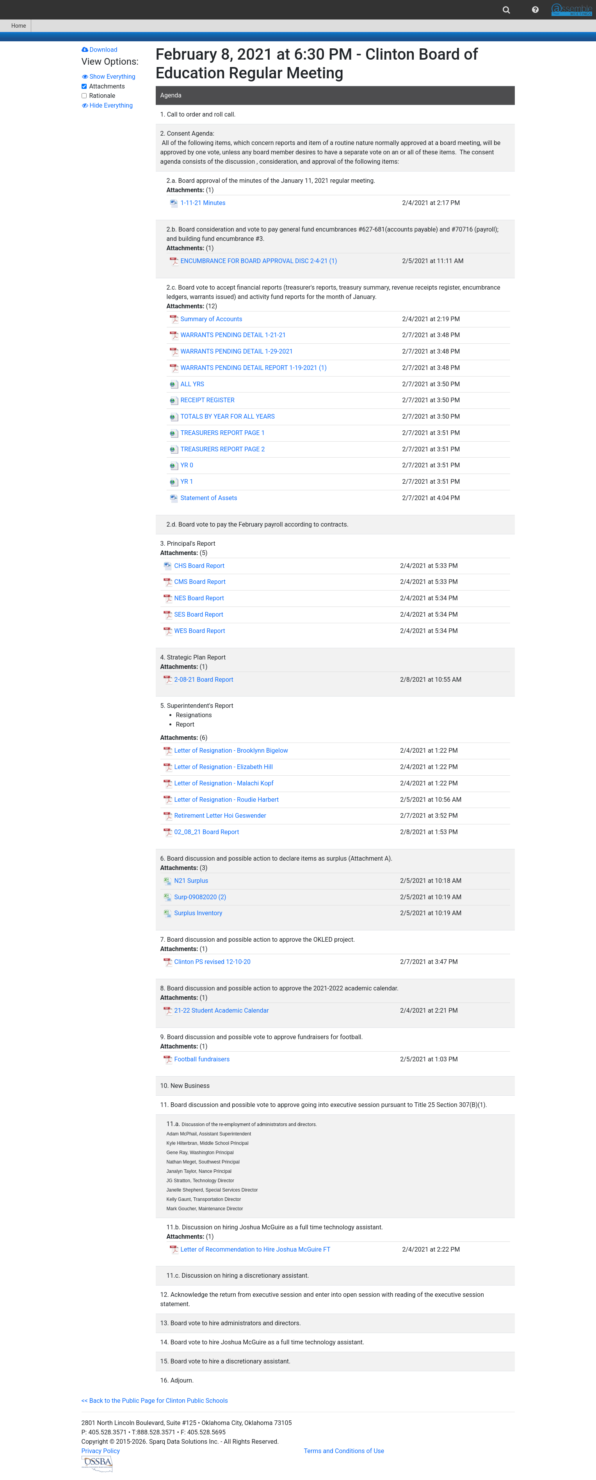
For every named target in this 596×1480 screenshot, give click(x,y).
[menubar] (298, 9)
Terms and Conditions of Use (344, 1451)
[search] (506, 9)
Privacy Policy (101, 1451)
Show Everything (108, 76)
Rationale (102, 95)
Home (15, 26)
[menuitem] (506, 9)
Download (99, 49)
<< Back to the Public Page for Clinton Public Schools (155, 1400)
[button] (535, 10)
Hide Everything (107, 105)
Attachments (107, 86)
